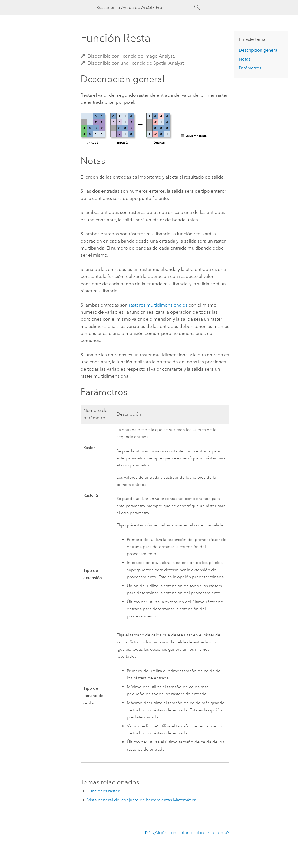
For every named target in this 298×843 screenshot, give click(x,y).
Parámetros (250, 67)
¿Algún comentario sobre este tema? (191, 832)
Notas (244, 59)
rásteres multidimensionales (158, 305)
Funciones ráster (103, 791)
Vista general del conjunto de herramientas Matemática (141, 799)
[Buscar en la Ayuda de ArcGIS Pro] (143, 7)
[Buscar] (197, 7)
